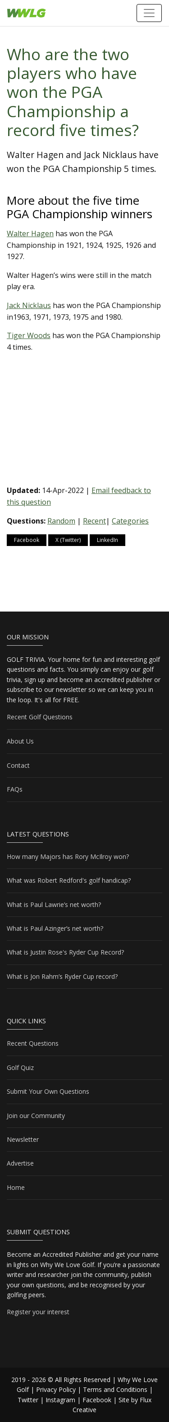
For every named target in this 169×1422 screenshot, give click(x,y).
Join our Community (36, 1115)
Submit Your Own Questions (48, 1091)
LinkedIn (107, 540)
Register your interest (38, 1312)
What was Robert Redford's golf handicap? (69, 880)
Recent (94, 521)
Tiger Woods (28, 335)
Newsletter (23, 1139)
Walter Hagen (30, 233)
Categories (130, 521)
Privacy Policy (56, 1389)
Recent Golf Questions (40, 717)
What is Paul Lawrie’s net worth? (54, 904)
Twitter (28, 1400)
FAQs (15, 789)
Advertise (20, 1163)
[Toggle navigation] (149, 13)
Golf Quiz (20, 1067)
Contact (18, 765)
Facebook (26, 540)
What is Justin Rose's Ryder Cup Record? (65, 952)
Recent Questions (33, 1043)
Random (61, 521)
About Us (20, 741)
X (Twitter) (68, 540)
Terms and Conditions (115, 1389)
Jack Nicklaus (29, 305)
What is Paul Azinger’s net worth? (55, 928)
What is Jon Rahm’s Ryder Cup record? (62, 976)
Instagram (60, 1400)
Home (16, 1187)
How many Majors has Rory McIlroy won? (68, 856)
